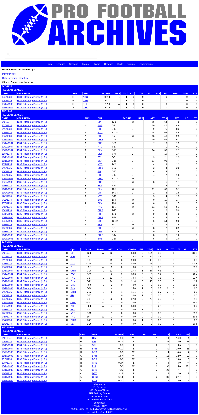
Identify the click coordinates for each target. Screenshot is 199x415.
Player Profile (9, 74)
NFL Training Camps (99, 393)
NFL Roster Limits (99, 396)
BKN (100, 150)
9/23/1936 (7, 203)
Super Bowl (99, 403)
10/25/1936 (7, 221)
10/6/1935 (7, 171)
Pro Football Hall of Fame (99, 399)
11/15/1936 (7, 107)
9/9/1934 (6, 122)
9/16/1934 (7, 125)
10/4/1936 (7, 100)
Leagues (60, 64)
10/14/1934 (7, 143)
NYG (85, 97)
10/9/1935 (7, 175)
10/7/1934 (7, 136)
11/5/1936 (7, 228)
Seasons (73, 64)
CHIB (85, 100)
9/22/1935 (7, 164)
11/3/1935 (7, 185)
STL (100, 157)
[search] (50, 54)
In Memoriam (99, 384)
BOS (100, 125)
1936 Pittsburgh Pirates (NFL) (32, 100)
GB (99, 171)
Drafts (120, 64)
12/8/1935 (7, 196)
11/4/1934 (7, 154)
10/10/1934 (7, 139)
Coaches (108, 64)
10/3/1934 (7, 97)
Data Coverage (9, 78)
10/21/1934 (7, 147)
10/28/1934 (7, 150)
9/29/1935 (7, 168)
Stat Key (23, 78)
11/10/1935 (7, 189)
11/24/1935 (7, 193)
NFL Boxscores (99, 387)
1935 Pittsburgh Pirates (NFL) (32, 164)
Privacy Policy (99, 406)
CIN (99, 122)
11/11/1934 (7, 157)
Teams (85, 64)
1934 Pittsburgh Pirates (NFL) (32, 97)
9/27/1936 (7, 207)
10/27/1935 (7, 182)
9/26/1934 (7, 129)
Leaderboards (145, 64)
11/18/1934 (7, 161)
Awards (131, 64)
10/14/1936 (7, 104)
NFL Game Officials (99, 390)
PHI (85, 104)
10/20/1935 (7, 178)
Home (49, 64)
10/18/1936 (7, 217)
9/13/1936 (7, 200)
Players (96, 64)
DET (100, 154)
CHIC (85, 107)
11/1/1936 (7, 224)
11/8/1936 (7, 231)
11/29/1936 (7, 239)
